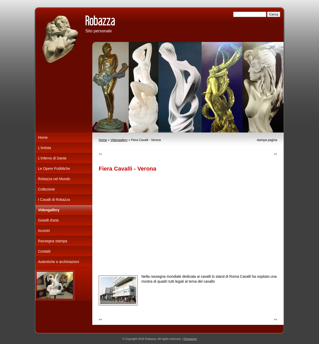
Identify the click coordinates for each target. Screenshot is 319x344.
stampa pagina (267, 140)
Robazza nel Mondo (54, 179)
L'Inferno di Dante (52, 158)
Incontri (44, 231)
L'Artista (44, 148)
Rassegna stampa (52, 241)
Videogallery (118, 140)
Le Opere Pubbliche (54, 168)
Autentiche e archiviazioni (58, 262)
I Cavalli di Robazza (54, 199)
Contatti (44, 251)
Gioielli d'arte (48, 220)
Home (103, 140)
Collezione (46, 189)
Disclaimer (190, 338)
